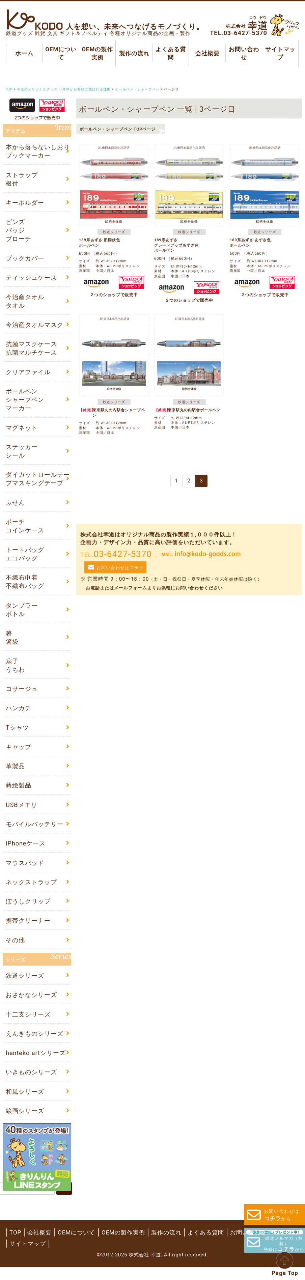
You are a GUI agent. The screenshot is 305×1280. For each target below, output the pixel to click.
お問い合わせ (244, 53)
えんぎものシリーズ (34, 1045)
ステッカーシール (22, 455)
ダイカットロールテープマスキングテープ (38, 483)
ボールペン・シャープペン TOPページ (118, 129)
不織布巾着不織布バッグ (25, 587)
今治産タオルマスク (34, 327)
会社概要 (207, 53)
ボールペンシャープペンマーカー (25, 403)
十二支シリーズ (28, 1025)
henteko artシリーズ (36, 1064)
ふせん (15, 507)
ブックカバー (25, 259)
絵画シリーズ (25, 1124)
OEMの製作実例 (97, 53)
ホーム (24, 53)
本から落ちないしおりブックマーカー (38, 151)
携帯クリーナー (28, 931)
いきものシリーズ (31, 1084)
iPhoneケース (26, 852)
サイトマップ (280, 53)
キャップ (18, 754)
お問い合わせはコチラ (120, 567)
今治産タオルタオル (25, 303)
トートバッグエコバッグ (25, 559)
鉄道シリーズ (25, 986)
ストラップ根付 (22, 179)
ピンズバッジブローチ (18, 232)
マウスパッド (25, 872)
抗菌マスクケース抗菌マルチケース (31, 351)
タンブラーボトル (22, 615)
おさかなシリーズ (31, 1006)
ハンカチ (18, 715)
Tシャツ (17, 734)
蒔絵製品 (18, 793)
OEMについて (61, 53)
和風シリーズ (25, 1104)
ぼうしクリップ (28, 911)
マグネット (22, 431)
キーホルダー (25, 203)
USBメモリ (21, 813)
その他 (15, 950)
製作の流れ (134, 53)
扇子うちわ (15, 671)
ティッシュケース (31, 279)
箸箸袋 (12, 643)
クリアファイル (28, 375)
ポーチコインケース (25, 531)
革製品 (15, 774)
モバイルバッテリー (34, 832)
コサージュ (22, 695)
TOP (15, 1245)
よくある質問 (171, 53)
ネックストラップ (31, 891)
